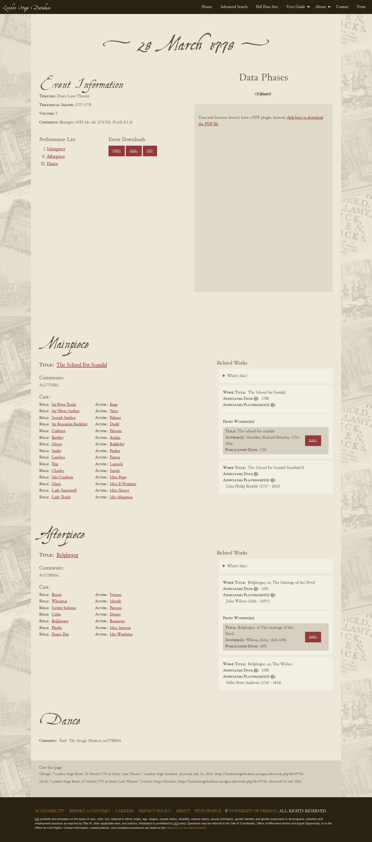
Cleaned (276, 94)
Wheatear (59, 601)
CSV (150, 151)
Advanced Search (234, 7)
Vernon (115, 595)
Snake (56, 451)
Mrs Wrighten (121, 634)
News (361, 7)
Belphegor (67, 555)
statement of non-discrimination (186, 827)
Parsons (116, 431)
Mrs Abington (121, 497)
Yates (114, 411)
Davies (115, 614)
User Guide (295, 7)
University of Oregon (253, 811)
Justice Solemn (64, 608)
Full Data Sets (267, 7)
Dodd (114, 424)
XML (134, 151)
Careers (124, 811)
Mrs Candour (62, 477)
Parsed (305, 94)
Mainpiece (56, 149)
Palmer (115, 418)
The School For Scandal (82, 365)
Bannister (117, 621)
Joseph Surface (64, 418)
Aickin (115, 438)
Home (207, 7)
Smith (115, 471)
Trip (55, 464)
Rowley (58, 438)
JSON (116, 151)
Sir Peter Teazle (64, 405)
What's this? (237, 376)
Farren (115, 457)
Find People (208, 811)
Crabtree (59, 431)
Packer (115, 451)
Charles (58, 471)
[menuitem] (206, 7)
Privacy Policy (155, 811)
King (113, 405)
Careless (58, 457)
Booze (57, 595)
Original (248, 94)
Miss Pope (118, 477)
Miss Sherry (119, 491)
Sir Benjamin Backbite (70, 424)
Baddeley (117, 444)
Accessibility (49, 811)
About (320, 7)
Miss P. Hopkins (123, 484)
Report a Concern (89, 811)
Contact (342, 7)
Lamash (116, 464)
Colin (56, 614)
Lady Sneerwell (64, 491)
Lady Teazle (61, 497)
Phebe (57, 628)
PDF (219, 94)
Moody (115, 601)
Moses (57, 444)
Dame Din (60, 634)
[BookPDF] (263, 204)
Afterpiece (56, 156)
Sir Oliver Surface (66, 411)
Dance (52, 164)
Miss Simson (120, 628)
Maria (56, 484)
